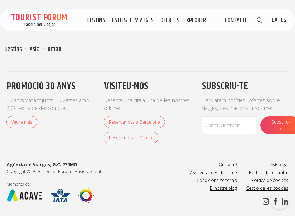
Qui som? (228, 165)
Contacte (236, 20)
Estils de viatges (133, 20)
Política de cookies (269, 180)
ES (283, 20)
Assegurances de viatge (213, 172)
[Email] (229, 125)
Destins (96, 20)
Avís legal (279, 165)
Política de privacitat (268, 172)
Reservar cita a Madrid (131, 138)
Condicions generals (217, 180)
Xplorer (196, 20)
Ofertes (170, 20)
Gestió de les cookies (267, 188)
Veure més (21, 122)
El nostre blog (223, 188)
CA (274, 20)
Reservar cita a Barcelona (134, 122)
